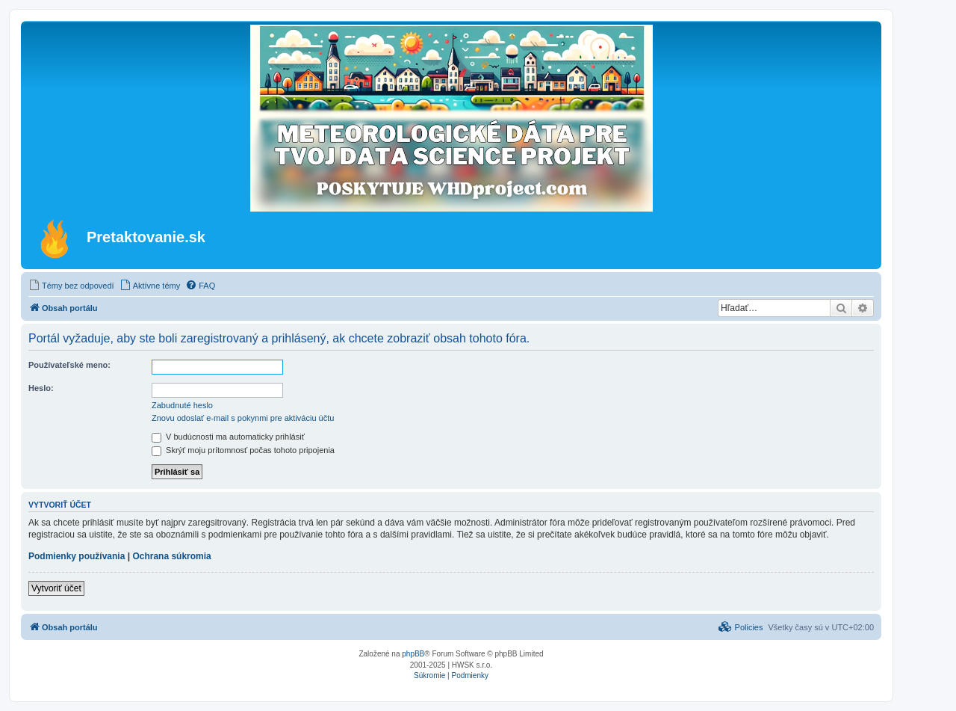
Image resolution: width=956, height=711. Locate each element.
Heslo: (41, 388)
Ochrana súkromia (171, 556)
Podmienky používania (76, 556)
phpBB (413, 654)
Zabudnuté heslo (182, 405)
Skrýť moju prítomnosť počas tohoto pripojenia (243, 450)
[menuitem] (71, 286)
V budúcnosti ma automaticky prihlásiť (228, 436)
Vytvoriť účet (56, 588)
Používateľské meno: (69, 364)
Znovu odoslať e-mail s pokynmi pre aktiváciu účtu (243, 417)
